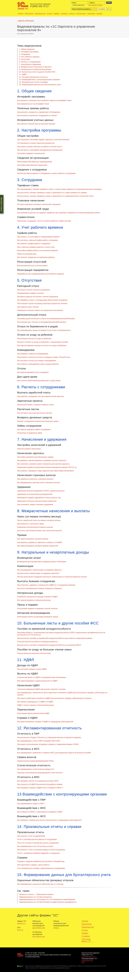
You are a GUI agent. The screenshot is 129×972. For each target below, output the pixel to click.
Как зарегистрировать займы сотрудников (33, 429)
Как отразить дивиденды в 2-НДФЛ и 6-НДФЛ (35, 702)
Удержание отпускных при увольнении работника (36, 501)
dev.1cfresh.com (39, 936)
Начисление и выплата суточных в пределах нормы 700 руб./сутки (43, 357)
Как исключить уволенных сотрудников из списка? (37, 115)
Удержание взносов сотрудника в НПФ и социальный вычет (41, 491)
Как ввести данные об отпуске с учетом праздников (37, 297)
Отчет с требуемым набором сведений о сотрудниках (38, 853)
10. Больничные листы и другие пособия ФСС (37, 72)
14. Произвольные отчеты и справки (33, 82)
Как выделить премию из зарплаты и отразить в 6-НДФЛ (39, 542)
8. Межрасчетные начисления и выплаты (35, 67)
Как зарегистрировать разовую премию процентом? (37, 546)
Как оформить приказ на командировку (32, 354)
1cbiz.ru (56, 928)
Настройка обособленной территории (32, 165)
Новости (72, 13)
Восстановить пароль (95, 5)
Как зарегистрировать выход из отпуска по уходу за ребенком (41, 345)
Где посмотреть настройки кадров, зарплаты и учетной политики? (43, 140)
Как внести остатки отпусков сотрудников (33, 290)
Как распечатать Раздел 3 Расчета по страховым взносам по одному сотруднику (49, 737)
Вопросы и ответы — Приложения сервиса (36, 894)
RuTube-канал (81, 13)
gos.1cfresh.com (39, 928)
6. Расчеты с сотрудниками (29, 62)
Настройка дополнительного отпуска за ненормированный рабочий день (46, 319)
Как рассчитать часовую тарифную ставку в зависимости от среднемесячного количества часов (55, 196)
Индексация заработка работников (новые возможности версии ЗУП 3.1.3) (46, 467)
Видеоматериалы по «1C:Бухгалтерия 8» (35, 897)
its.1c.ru (20, 930)
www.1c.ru (21, 923)
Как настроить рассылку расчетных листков (34, 413)
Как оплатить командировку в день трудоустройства (38, 364)
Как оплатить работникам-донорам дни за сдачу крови (38, 381)
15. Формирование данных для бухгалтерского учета (40, 85)
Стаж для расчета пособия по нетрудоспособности (37, 642)
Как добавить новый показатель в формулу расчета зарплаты (41, 460)
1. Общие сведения (26, 49)
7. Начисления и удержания (30, 64)
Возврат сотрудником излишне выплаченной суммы (37, 421)
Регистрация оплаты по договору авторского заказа (37, 617)
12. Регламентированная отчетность (33, 77)
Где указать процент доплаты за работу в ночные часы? (39, 147)
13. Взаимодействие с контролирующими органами (39, 80)
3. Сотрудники (24, 54)
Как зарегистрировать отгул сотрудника (33, 372)
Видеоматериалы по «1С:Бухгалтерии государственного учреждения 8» (47, 902)
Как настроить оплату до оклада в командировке (36, 361)
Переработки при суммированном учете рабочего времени (40, 274)
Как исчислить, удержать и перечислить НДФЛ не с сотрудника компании (46, 585)
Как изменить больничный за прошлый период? (36, 124)
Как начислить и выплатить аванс (30, 524)
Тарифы (56, 13)
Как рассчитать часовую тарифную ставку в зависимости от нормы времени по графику (52, 193)
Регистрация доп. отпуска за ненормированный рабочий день (41, 322)
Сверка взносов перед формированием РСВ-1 (35, 761)
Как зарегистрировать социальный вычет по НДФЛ (37, 681)
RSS (83, 962)
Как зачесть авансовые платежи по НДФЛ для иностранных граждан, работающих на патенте (54, 698)
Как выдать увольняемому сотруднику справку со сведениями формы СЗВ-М (47, 744)
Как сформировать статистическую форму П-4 (35, 769)
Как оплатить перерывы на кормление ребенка (36, 257)
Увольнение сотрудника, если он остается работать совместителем (44, 221)
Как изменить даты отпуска (28, 307)
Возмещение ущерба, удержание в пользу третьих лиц (39, 498)
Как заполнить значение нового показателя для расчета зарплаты (43, 464)
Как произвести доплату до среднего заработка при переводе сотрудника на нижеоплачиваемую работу (58, 213)
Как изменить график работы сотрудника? (34, 244)
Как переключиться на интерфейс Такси (33, 104)
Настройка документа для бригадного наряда (35, 457)
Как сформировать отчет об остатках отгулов (35, 846)
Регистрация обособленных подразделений (34, 162)
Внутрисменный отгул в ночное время (32, 266)
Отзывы (49, 13)
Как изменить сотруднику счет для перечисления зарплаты (40, 396)
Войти (109, 2)
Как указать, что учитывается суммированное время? (38, 237)
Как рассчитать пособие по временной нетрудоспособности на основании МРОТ (49, 645)
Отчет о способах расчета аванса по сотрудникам (37, 839)
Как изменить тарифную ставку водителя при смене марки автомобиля (45, 471)
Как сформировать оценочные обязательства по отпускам (40, 884)
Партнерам (91, 13)
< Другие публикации (25, 21)
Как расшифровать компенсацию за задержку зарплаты (39, 570)
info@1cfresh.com (87, 960)
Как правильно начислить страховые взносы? (35, 479)
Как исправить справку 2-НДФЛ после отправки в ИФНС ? (40, 788)
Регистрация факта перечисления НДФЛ (33, 713)
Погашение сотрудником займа (29, 433)
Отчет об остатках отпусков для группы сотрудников (38, 843)
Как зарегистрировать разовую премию (32, 539)
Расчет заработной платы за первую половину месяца (38, 520)
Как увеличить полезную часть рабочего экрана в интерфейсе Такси (44, 100)
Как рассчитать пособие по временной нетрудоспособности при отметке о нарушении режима (54, 638)
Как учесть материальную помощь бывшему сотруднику (39, 588)
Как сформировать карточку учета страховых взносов (38, 482)
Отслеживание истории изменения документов (36, 143)
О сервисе (64, 13)
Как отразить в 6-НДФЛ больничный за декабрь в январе (39, 784)
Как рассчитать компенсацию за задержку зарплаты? (38, 573)
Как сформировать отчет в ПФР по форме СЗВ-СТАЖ (38, 741)
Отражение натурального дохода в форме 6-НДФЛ (37, 597)
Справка (99, 13)
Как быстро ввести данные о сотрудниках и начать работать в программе (46, 173)
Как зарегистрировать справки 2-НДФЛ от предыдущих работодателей (45, 722)
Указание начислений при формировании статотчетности (40, 773)
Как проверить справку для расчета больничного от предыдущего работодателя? (49, 820)
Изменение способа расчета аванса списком (35, 527)
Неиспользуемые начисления (29, 449)
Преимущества (40, 13)
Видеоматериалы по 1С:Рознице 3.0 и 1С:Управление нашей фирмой (47, 899)
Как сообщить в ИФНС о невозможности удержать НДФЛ (39, 812)
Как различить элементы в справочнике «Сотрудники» (38, 112)
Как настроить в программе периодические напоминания (40, 150)
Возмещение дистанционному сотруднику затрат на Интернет (41, 562)
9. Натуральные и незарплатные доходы (35, 69)
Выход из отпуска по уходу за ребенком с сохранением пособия (42, 342)
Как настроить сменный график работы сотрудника (37, 240)
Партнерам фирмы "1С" (86, 940)
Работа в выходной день (27, 254)
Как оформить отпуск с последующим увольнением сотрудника (42, 300)
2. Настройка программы (29, 52)
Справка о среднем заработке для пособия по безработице (40, 861)
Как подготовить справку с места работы (33, 865)
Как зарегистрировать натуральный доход (34, 600)
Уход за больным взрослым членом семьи (34, 653)
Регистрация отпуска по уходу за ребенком (34, 338)
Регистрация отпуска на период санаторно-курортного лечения (42, 303)
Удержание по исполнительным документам (34, 494)
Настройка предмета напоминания (31, 153)
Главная (20, 13)
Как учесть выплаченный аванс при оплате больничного (39, 531)
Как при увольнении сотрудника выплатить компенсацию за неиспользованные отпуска (52, 577)
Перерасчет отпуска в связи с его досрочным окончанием (40, 310)
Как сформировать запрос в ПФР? (30, 804)
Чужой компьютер (77, 5)
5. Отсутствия (24, 59)
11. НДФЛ (23, 74)
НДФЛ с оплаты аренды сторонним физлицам (35, 705)
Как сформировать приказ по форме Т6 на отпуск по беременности (44, 330)
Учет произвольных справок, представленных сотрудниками (41, 868)
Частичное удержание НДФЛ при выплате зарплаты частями (41, 689)
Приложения (29, 13)
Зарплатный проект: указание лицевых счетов (35, 405)
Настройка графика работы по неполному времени (37, 250)
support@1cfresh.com (88, 956)
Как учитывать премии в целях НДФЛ (32, 669)
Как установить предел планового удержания (35, 504)
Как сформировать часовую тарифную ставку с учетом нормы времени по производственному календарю (59, 189)
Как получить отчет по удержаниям (31, 836)
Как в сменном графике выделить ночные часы (36, 247)
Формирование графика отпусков (30, 293)
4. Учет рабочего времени (29, 57)
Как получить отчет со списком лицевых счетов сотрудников (41, 850)
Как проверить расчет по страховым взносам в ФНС (38, 781)
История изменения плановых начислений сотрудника (38, 204)
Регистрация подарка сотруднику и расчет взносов (37, 608)
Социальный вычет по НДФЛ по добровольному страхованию (41, 677)
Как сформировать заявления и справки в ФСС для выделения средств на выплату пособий (54, 753)
